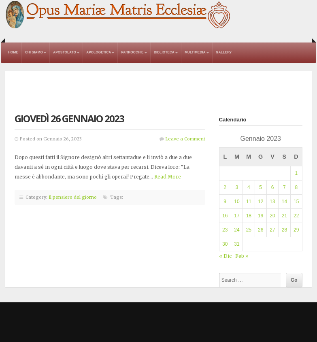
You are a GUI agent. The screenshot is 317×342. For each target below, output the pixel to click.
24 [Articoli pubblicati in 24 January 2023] (236, 230)
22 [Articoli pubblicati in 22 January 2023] (296, 216)
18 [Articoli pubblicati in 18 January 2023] (248, 216)
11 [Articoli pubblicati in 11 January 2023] (248, 201)
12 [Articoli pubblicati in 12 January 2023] (260, 201)
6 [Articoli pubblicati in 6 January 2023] (272, 187)
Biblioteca (164, 52)
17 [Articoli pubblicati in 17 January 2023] (236, 216)
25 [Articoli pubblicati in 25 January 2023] (248, 230)
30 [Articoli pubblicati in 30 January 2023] (225, 244)
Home (13, 52)
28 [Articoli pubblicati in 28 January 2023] (284, 230)
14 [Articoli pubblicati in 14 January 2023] (284, 201)
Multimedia (195, 52)
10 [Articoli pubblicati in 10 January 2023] (236, 201)
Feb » (242, 256)
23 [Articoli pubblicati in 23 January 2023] (225, 230)
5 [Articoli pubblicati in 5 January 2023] (260, 187)
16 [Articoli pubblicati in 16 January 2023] (225, 216)
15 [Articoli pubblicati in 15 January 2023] (296, 201)
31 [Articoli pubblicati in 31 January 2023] (236, 244)
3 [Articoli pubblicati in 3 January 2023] (237, 187)
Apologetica (98, 52)
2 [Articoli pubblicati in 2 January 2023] (224, 187)
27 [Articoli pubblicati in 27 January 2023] (272, 230)
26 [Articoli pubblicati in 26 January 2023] (260, 230)
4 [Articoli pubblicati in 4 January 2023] (248, 187)
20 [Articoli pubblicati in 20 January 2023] (272, 216)
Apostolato (64, 52)
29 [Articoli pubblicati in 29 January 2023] (296, 230)
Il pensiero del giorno (73, 197)
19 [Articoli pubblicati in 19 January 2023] (260, 216)
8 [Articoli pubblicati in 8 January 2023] (296, 187)
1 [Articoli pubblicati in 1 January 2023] (296, 173)
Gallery (224, 52)
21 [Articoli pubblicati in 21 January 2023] (284, 216)
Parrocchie (132, 52)
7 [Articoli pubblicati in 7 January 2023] (284, 187)
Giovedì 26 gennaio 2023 (69, 118)
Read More (167, 177)
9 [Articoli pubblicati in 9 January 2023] (224, 201)
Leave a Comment (185, 139)
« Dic (225, 256)
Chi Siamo (34, 52)
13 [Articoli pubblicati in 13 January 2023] (272, 201)
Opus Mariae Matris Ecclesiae (118, 15)
